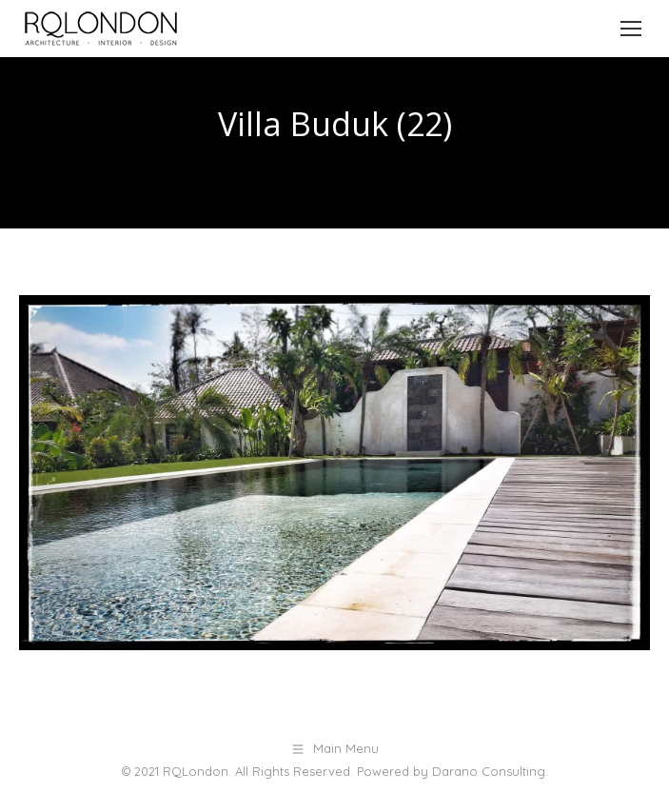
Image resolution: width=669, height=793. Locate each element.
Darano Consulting (488, 771)
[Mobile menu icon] (631, 29)
